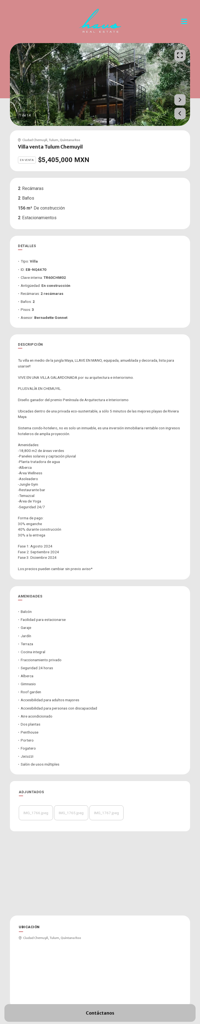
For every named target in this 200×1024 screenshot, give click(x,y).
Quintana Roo (70, 140)
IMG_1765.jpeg (71, 813)
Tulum (53, 140)
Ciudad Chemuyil (34, 140)
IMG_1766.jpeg (35, 813)
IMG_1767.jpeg (106, 813)
